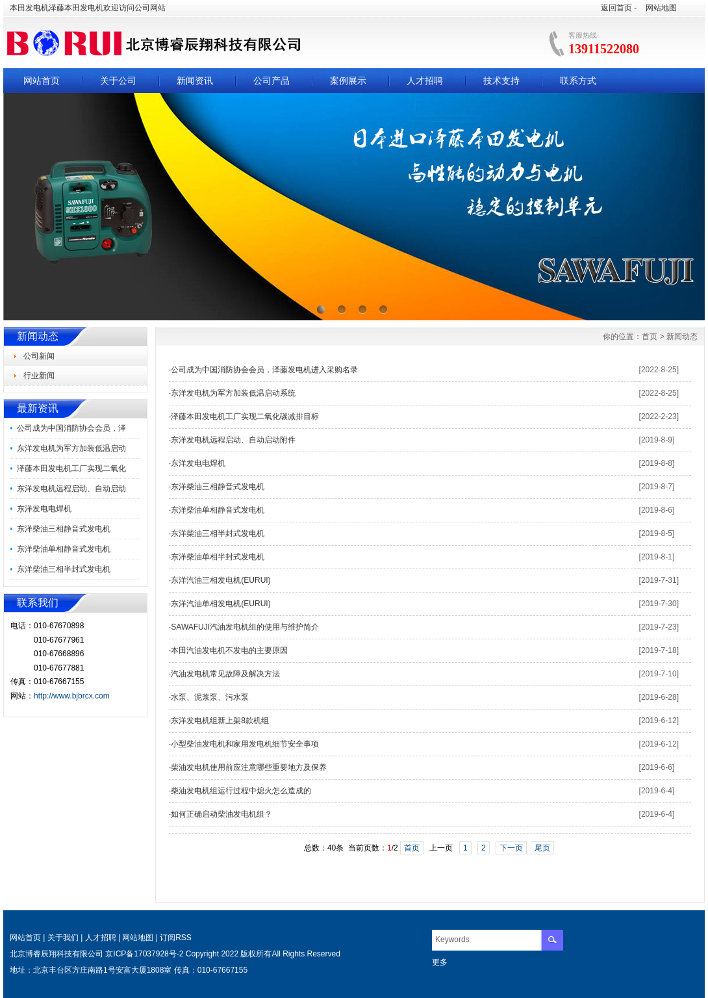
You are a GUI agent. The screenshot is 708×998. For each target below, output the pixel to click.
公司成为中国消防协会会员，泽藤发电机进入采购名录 (264, 369)
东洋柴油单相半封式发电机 (217, 556)
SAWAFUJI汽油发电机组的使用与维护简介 (245, 627)
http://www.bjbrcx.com (72, 695)
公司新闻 (39, 356)
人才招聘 (425, 80)
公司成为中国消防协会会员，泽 (71, 428)
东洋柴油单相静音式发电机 (63, 549)
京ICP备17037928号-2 (144, 953)
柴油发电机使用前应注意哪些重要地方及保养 (249, 767)
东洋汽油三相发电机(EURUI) (220, 580)
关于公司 (118, 80)
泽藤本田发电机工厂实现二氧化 (71, 468)
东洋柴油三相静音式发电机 (63, 528)
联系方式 (578, 80)
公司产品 (271, 80)
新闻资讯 (195, 80)
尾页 (542, 847)
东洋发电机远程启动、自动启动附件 (233, 439)
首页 (649, 336)
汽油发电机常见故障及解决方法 (225, 673)
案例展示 (348, 80)
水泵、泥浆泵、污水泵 (210, 697)
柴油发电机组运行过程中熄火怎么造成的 (241, 790)
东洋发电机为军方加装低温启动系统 (233, 393)
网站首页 (41, 80)
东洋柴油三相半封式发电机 (63, 569)
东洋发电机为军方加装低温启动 (71, 448)
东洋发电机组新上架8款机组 (220, 720)
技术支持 (501, 80)
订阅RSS (176, 937)
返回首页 (616, 7)
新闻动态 (682, 336)
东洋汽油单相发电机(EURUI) (220, 603)
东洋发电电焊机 (44, 508)
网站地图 (661, 7)
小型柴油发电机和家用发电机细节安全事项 (245, 743)
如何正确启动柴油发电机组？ (221, 814)
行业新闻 (39, 375)
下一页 (511, 847)
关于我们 (63, 937)
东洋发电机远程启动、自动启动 (71, 488)
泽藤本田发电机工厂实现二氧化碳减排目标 (245, 416)
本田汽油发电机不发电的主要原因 (229, 650)
